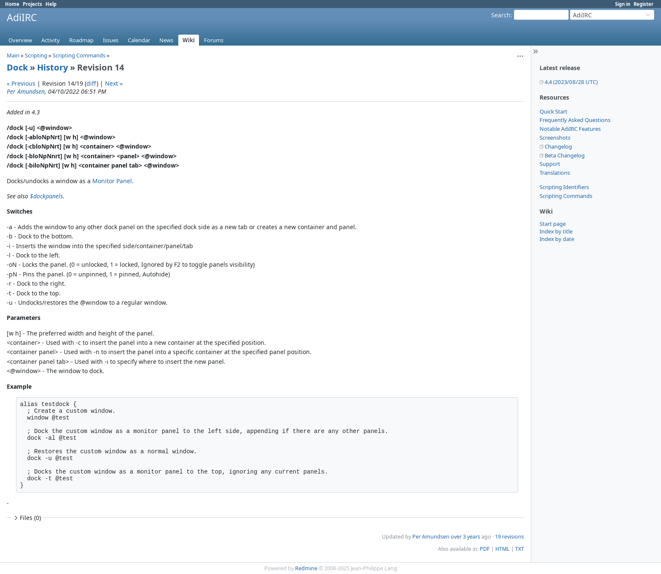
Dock (17, 67)
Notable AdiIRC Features (570, 129)
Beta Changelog (565, 155)
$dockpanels (46, 196)
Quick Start (553, 111)
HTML (502, 548)
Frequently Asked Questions (575, 120)
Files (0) (26, 518)
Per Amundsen (26, 91)
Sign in (622, 4)
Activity (50, 40)
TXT (519, 548)
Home (12, 4)
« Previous (21, 83)
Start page (553, 223)
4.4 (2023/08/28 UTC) (571, 82)
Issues (110, 40)
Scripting (36, 55)
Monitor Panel (112, 181)
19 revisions (509, 536)
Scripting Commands (566, 196)
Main (13, 55)
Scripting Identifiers (564, 187)
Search (501, 15)
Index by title (556, 231)
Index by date (557, 239)
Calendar (139, 40)
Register (643, 4)
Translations (555, 172)
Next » (114, 83)
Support (550, 164)
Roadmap (81, 40)
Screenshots (555, 137)
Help (51, 4)
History (52, 67)
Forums (213, 40)
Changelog (558, 146)
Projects (32, 4)
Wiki (189, 40)
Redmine (306, 568)
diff (91, 83)
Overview (20, 40)
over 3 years (465, 536)
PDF (485, 548)
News (166, 40)
